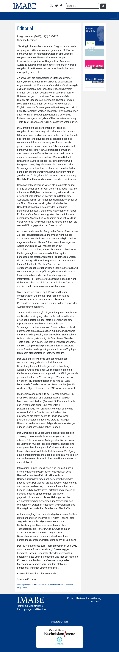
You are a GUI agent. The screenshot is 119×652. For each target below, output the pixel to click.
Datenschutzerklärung (89, 598)
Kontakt (71, 598)
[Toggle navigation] (114, 16)
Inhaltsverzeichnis (41, 585)
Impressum (96, 601)
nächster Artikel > (57, 585)
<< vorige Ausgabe (24, 585)
